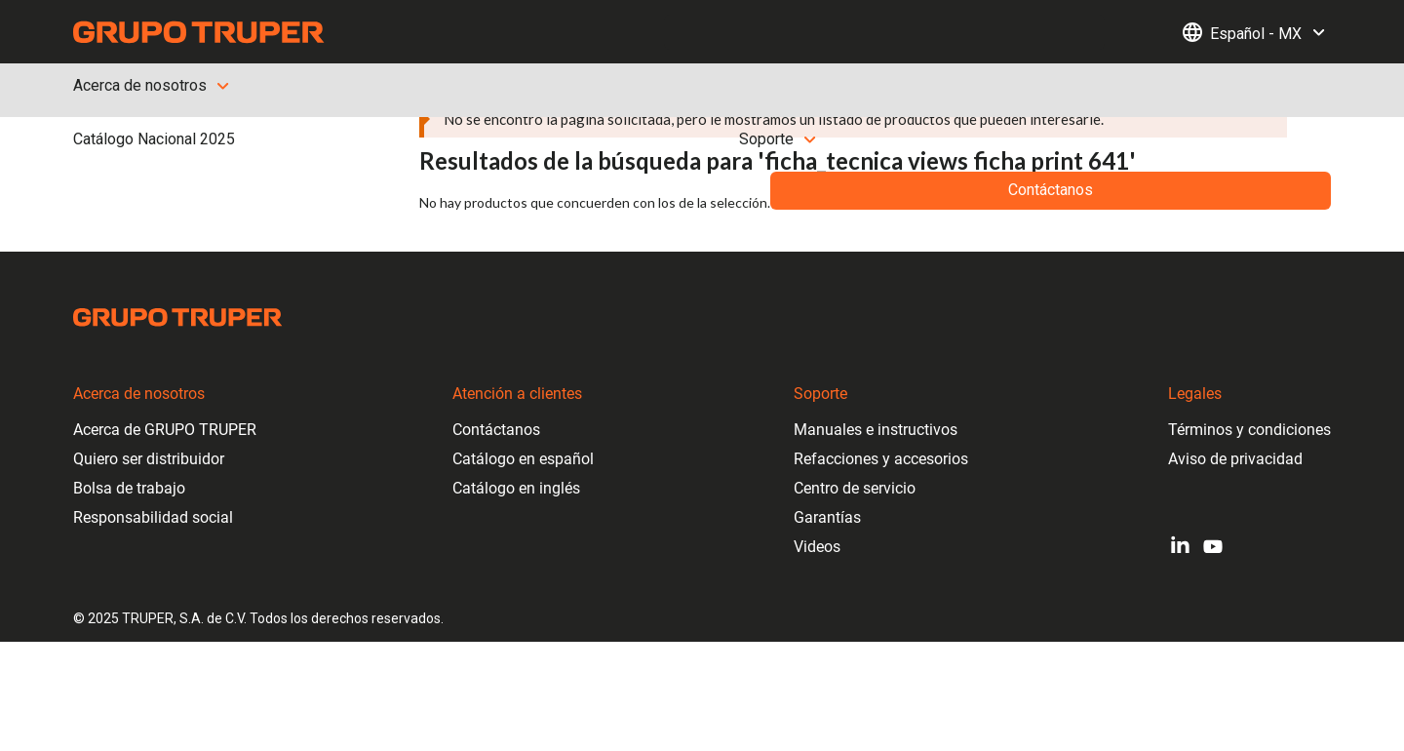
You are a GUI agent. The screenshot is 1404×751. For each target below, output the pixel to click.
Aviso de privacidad (1235, 459)
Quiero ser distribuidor (148, 459)
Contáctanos (496, 429)
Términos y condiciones (1249, 429)
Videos (817, 546)
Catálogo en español (523, 459)
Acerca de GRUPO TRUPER (164, 429)
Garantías (827, 517)
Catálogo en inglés (516, 488)
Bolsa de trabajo (129, 488)
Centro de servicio (855, 488)
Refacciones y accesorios (881, 459)
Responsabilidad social (153, 517)
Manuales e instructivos (875, 429)
